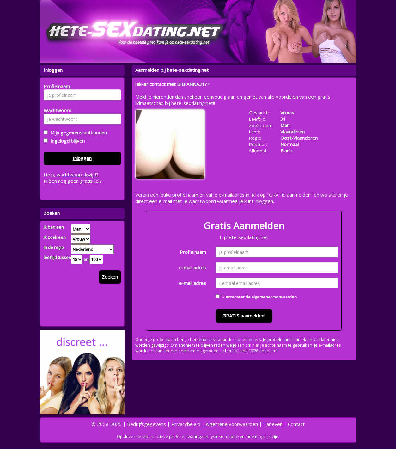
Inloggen (82, 158)
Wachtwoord (56, 110)
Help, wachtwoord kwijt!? (71, 174)
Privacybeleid (185, 424)
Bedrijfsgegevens (146, 424)
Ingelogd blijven (66, 141)
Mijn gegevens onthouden (77, 132)
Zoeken (110, 277)
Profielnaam (193, 252)
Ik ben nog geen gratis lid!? (73, 181)
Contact (296, 424)
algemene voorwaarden (274, 297)
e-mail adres (192, 267)
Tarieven (273, 424)
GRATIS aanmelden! (243, 315)
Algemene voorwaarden (232, 424)
